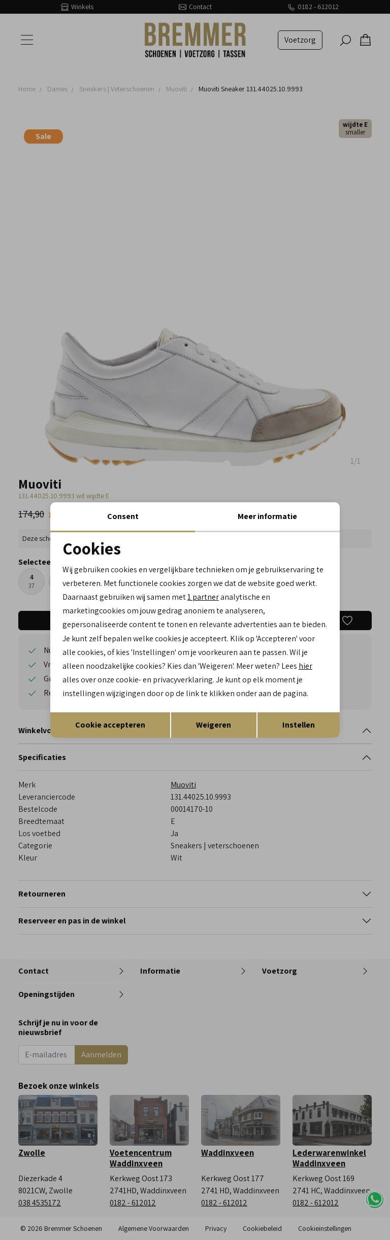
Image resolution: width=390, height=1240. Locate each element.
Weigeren (213, 724)
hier (305, 666)
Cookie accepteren (110, 724)
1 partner (203, 597)
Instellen (298, 724)
